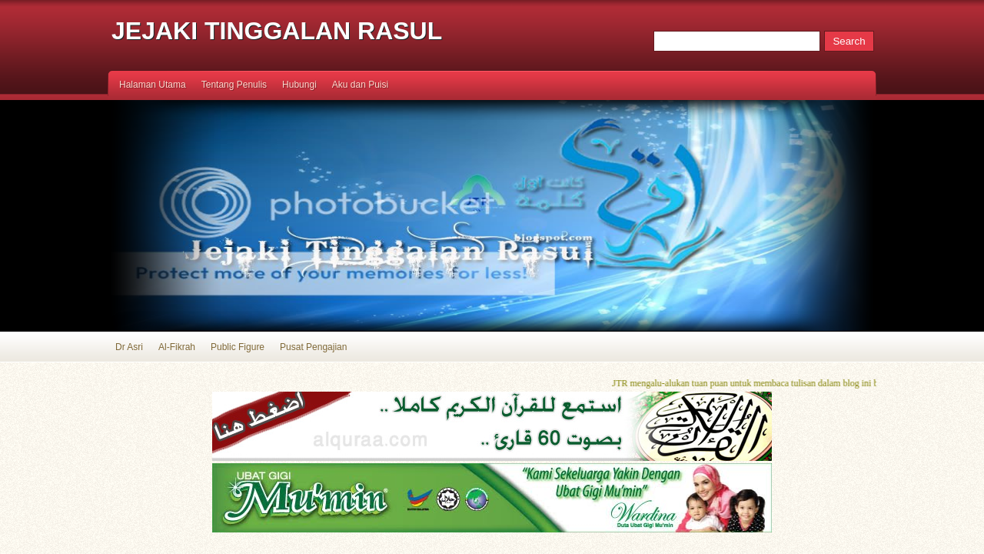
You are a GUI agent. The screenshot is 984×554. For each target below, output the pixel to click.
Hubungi (299, 84)
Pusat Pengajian (313, 347)
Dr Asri (129, 347)
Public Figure (237, 347)
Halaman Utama (152, 84)
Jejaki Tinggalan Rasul (276, 31)
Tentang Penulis (234, 84)
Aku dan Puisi (360, 84)
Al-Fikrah (176, 347)
